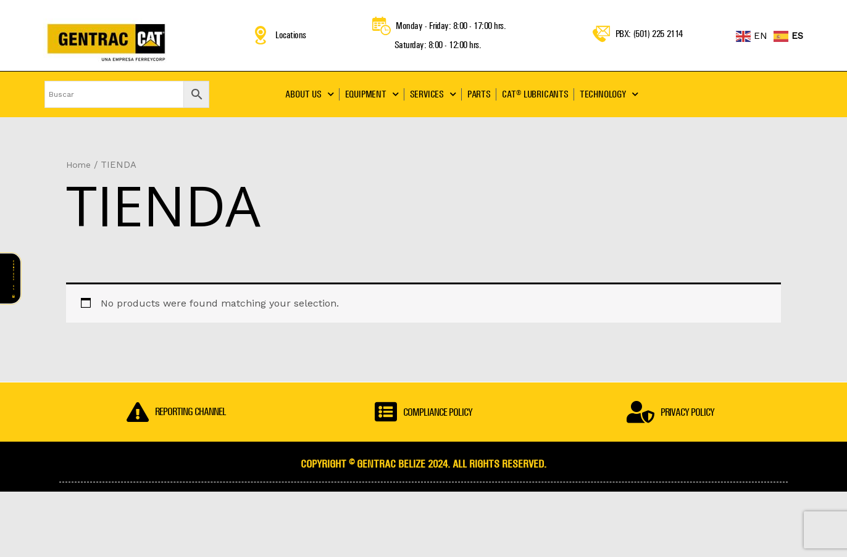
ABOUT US (309, 94)
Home (79, 164)
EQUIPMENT (372, 94)
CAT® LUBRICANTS (535, 94)
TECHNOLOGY (609, 94)
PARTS (479, 94)
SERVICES (433, 94)
